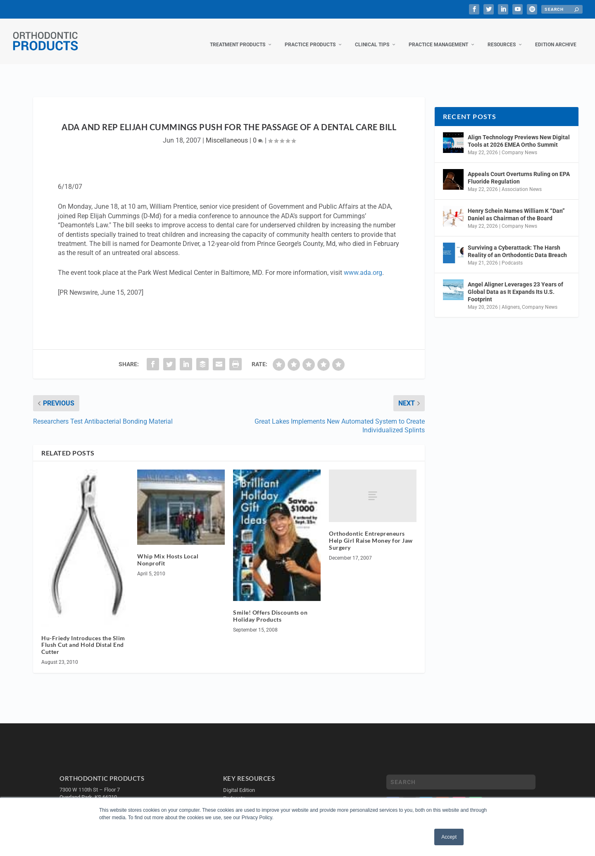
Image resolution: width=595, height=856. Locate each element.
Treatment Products (237, 36)
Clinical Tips (372, 36)
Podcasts (512, 255)
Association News (522, 181)
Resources (502, 36)
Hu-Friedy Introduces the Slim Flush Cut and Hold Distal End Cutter (83, 636)
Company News (519, 144)
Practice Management (438, 36)
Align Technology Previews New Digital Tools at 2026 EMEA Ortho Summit (519, 133)
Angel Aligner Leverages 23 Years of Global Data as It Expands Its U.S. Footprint (515, 283)
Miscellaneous (227, 132)
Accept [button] (449, 837)
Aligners (511, 299)
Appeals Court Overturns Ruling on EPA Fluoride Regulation (519, 169)
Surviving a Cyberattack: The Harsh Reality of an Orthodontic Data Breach (517, 243)
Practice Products (310, 36)
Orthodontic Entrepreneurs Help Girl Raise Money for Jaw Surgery (371, 532)
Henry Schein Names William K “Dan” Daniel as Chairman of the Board (516, 206)
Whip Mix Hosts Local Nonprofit (167, 551)
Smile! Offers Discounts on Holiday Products (270, 608)
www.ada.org (363, 264)
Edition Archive (555, 36)
